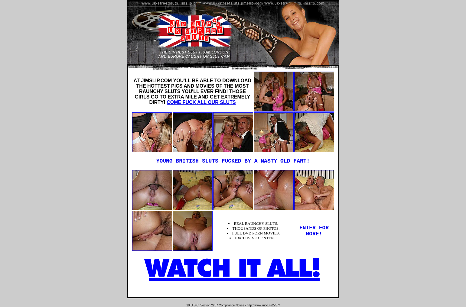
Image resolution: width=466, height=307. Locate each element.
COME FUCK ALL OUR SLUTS (201, 102)
